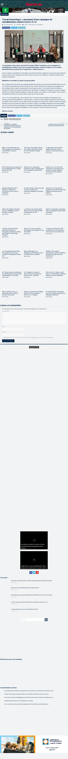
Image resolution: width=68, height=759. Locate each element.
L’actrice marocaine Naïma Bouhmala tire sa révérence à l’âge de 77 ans (29, 602)
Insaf (6, 119)
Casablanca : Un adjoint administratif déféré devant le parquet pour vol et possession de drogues (13, 125)
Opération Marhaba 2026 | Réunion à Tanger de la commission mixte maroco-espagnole (10, 190)
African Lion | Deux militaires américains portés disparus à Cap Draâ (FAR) (34, 230)
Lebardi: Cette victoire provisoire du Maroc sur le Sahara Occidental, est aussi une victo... (26, 694)
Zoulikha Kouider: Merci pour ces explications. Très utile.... (19, 700)
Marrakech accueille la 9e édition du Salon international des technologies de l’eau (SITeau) (31, 14)
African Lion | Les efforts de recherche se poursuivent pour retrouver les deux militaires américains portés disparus (55, 169)
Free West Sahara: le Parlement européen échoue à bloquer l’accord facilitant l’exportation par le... (29, 690)
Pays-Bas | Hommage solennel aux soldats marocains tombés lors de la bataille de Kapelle (33, 149)
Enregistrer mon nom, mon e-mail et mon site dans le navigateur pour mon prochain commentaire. (28, 337)
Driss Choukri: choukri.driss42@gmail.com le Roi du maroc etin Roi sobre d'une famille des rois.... (29, 697)
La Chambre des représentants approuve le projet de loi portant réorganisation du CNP (33, 210)
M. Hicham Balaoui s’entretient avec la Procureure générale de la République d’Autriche (55, 293)
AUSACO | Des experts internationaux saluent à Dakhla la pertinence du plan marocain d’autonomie (55, 253)
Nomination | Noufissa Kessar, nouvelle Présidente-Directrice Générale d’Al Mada (31, 580)
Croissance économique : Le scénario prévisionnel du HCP (55, 124)
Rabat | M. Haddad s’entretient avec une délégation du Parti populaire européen (11, 210)
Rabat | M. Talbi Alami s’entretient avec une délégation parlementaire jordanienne (56, 210)
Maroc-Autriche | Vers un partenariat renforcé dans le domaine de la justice (10, 293)
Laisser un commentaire (37, 24)
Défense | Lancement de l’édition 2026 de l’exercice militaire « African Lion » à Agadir (33, 293)
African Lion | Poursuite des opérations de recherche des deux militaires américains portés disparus (56, 190)
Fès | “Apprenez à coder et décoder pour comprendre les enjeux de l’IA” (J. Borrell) (32, 273)
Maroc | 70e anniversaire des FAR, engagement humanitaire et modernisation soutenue (11, 149)
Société (26, 24)
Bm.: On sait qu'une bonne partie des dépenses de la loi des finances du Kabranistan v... (26, 704)
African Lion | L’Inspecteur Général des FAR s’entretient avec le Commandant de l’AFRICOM (34, 168)
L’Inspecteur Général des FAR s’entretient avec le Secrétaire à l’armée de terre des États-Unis (55, 230)
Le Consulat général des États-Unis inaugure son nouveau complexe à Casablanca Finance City (11, 253)
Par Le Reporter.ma (8, 24)
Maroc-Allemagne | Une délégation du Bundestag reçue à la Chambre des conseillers (33, 252)
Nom (3, 326)
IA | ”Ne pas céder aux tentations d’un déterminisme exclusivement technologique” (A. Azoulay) (12, 273)
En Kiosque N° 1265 (34, 347)
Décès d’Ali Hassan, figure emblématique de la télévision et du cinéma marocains (31, 595)
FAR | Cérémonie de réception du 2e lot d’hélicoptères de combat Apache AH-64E (11, 168)
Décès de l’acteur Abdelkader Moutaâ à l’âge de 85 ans (25, 587)
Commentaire (6, 311)
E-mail (4, 332)
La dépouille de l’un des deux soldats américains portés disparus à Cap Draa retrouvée (55, 149)
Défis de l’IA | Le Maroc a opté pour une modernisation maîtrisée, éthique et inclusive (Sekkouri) (56, 273)
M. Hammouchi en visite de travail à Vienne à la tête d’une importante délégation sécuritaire (34, 189)
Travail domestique (15, 119)
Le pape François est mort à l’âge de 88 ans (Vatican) (24, 609)
